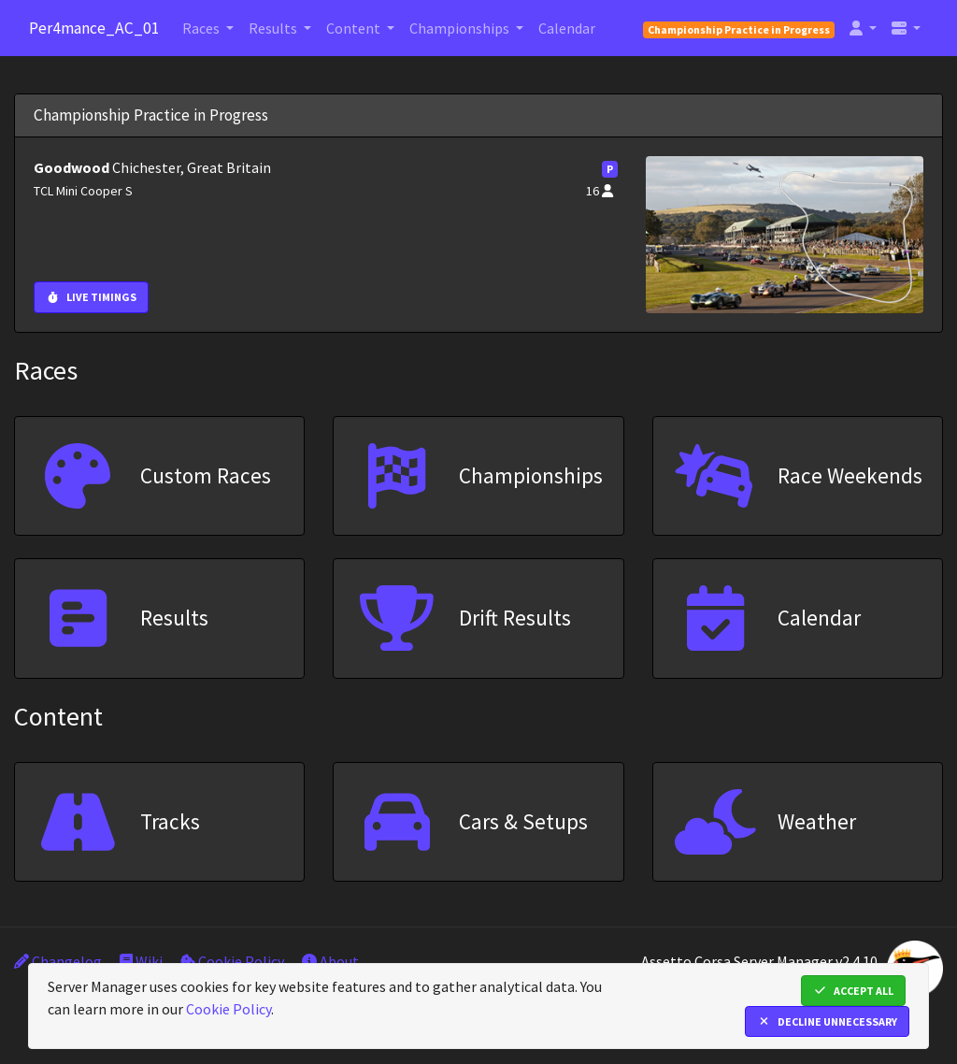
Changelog (58, 961)
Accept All (853, 991)
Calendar (566, 28)
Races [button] (202, 28)
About (330, 961)
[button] (863, 28)
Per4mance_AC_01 (94, 28)
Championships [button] (460, 28)
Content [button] (354, 28)
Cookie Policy (232, 961)
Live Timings (91, 297)
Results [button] (274, 28)
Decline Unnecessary (827, 1021)
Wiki (141, 961)
